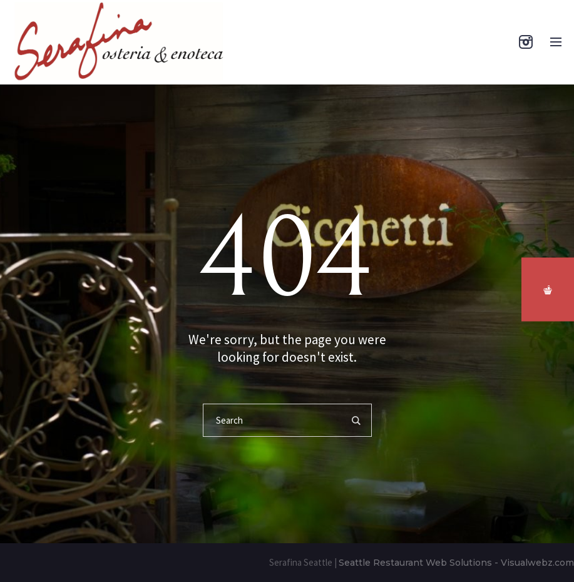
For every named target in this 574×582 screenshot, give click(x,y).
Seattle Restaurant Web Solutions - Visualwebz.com (456, 562)
